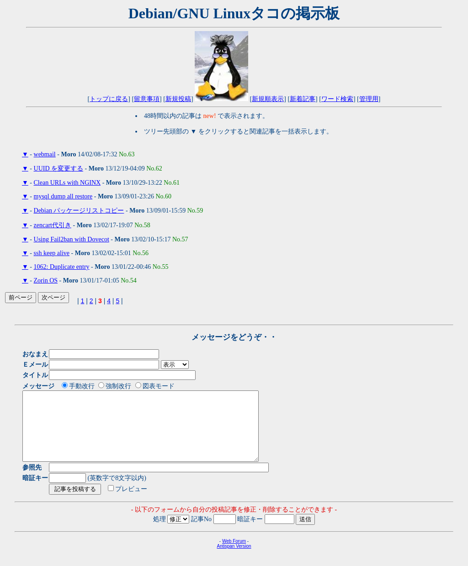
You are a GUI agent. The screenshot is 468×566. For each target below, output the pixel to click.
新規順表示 (268, 99)
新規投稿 (178, 99)
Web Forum (234, 554)
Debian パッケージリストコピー (79, 210)
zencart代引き (52, 225)
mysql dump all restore (63, 196)
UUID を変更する (59, 168)
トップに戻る (109, 99)
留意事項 (147, 99)
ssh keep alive (52, 253)
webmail (45, 154)
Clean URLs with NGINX (67, 182)
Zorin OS (46, 280)
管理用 (368, 99)
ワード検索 (337, 99)
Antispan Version (234, 559)
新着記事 (302, 99)
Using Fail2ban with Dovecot (71, 239)
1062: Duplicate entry (62, 266)
